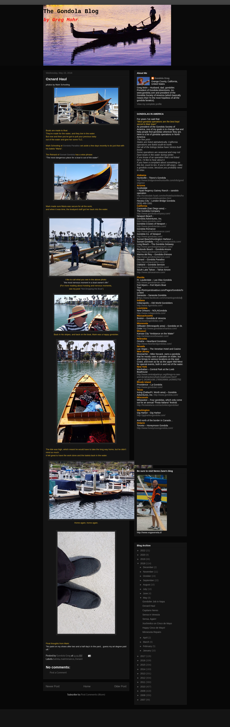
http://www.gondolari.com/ (149, 387)
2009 (143, 691)
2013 (143, 673)
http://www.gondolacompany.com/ (153, 213)
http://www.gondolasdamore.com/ (153, 257)
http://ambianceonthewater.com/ (153, 336)
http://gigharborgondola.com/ (151, 415)
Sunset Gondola (67, 154)
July (145, 589)
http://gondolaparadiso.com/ (151, 262)
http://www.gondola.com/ (149, 221)
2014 (143, 669)
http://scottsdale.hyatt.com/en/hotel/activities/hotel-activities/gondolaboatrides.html (160, 197)
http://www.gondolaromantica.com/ (160, 328)
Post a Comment (58, 673)
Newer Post (53, 686)
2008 (143, 695)
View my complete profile (149, 104)
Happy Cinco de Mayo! (153, 627)
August (146, 584)
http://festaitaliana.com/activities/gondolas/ (158, 405)
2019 (143, 559)
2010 (143, 686)
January (147, 650)
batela (56, 659)
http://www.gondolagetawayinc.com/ (154, 246)
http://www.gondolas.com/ (149, 236)
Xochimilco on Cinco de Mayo (157, 623)
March (146, 642)
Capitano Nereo (150, 610)
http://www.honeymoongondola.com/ (155, 428)
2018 (143, 563)
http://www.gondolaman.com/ (151, 282)
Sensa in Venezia (151, 614)
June (145, 593)
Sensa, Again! (149, 619)
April (145, 637)
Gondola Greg (162, 78)
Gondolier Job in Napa (153, 601)
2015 (143, 664)
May (145, 597)
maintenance (67, 659)
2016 (143, 660)
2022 (143, 550)
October (147, 576)
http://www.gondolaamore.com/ (152, 252)
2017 (143, 656)
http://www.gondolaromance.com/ (153, 231)
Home (87, 686)
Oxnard (78, 659)
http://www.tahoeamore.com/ (151, 272)
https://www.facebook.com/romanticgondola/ (159, 298)
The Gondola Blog (71, 11)
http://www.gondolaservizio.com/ (153, 267)
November (148, 571)
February (148, 646)
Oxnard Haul (148, 606)
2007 (143, 699)
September (148, 580)
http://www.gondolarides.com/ (151, 226)
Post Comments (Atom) (93, 695)
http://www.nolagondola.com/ (151, 313)
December (148, 567)
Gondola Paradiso (71, 145)
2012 (143, 678)
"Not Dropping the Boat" (92, 289)
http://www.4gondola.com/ (149, 305)
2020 (143, 555)
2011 (143, 682)
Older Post (120, 686)
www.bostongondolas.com (150, 321)
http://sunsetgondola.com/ (168, 241)
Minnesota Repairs (151, 632)
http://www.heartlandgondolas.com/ (154, 344)
